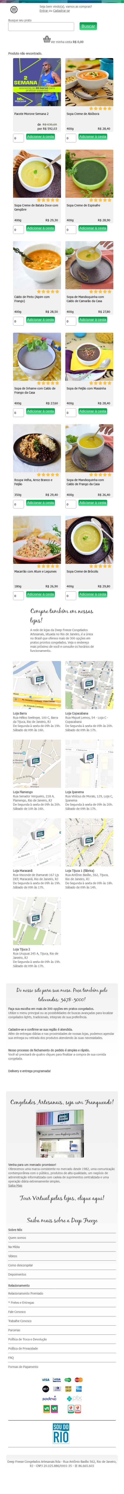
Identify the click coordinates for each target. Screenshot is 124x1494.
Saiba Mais (15, 1185)
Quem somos (17, 1238)
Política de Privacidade (23, 1348)
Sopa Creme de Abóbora (83, 114)
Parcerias (14, 1330)
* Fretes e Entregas (21, 1302)
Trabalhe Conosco (20, 1321)
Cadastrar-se (61, 11)
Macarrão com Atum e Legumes (35, 571)
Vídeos (12, 1256)
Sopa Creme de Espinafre (83, 205)
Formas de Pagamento (23, 1367)
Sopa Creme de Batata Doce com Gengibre (36, 207)
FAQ (11, 1358)
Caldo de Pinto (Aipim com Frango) (32, 299)
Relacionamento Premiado (25, 1293)
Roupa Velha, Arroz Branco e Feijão (33, 482)
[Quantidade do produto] (18, 138)
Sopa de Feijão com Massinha (86, 388)
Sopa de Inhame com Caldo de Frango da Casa (34, 390)
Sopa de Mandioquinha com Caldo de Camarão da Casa (85, 299)
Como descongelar (20, 1265)
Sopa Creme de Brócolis (82, 571)
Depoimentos (17, 1274)
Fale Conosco (17, 1312)
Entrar (44, 11)
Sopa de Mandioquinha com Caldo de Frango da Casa (85, 482)
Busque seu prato (20, 20)
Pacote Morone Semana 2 (31, 114)
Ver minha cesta (57, 42)
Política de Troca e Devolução (27, 1339)
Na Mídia (14, 1247)
